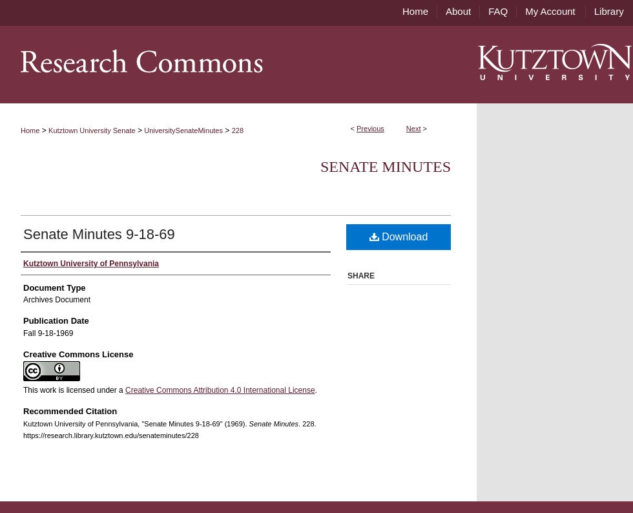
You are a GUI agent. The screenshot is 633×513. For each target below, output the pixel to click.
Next (413, 128)
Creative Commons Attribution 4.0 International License (220, 390)
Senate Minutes (385, 166)
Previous (370, 128)
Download (398, 236)
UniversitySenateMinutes (183, 130)
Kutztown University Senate (92, 130)
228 (238, 130)
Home (30, 130)
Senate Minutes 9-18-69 (99, 234)
